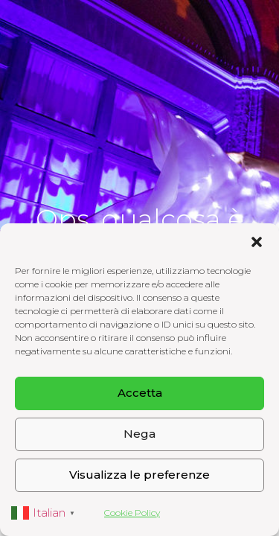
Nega (139, 434)
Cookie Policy (132, 512)
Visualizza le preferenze (139, 475)
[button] (256, 241)
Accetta (140, 393)
